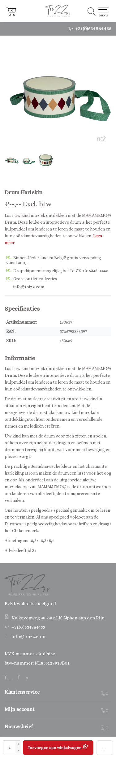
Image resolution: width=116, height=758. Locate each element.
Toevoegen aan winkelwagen (58, 747)
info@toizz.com (28, 636)
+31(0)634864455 (93, 29)
